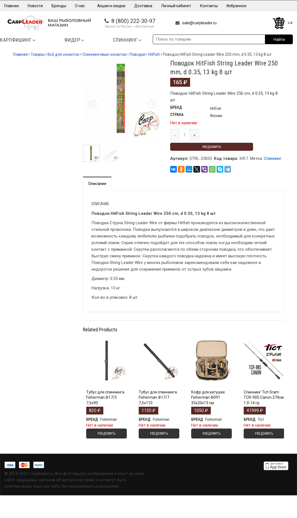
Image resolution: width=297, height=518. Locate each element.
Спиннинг (273, 158)
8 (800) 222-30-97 (133, 21)
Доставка (143, 6)
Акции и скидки (111, 6)
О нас (81, 6)
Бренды (59, 6)
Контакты (209, 6)
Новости (35, 6)
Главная (11, 6)
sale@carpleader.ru (199, 22)
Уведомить (211, 147)
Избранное (236, 6)
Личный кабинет (176, 6)
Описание (97, 183)
